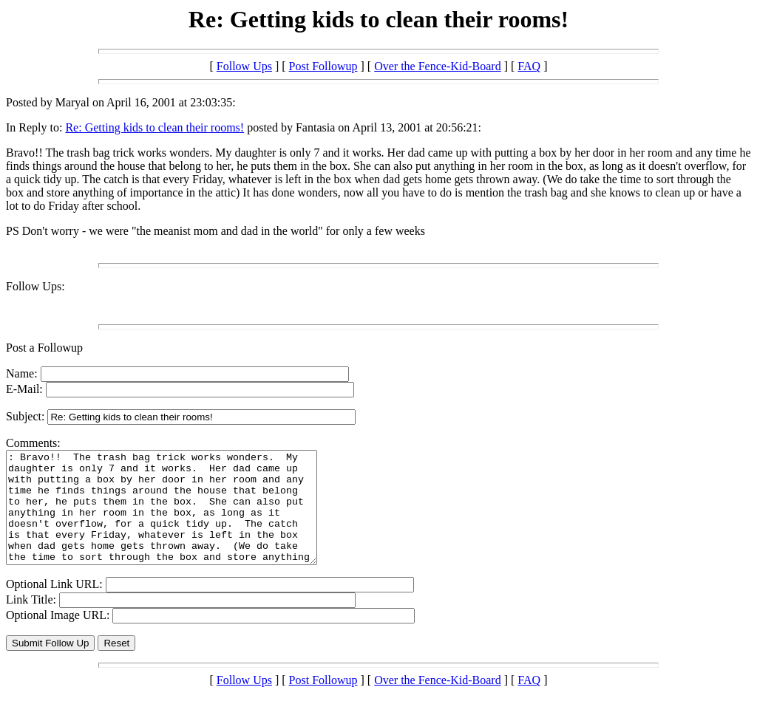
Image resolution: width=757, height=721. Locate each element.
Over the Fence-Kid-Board (437, 66)
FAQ (528, 66)
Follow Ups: (35, 286)
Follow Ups (244, 66)
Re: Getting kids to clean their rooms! (154, 127)
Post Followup (323, 66)
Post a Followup (44, 347)
